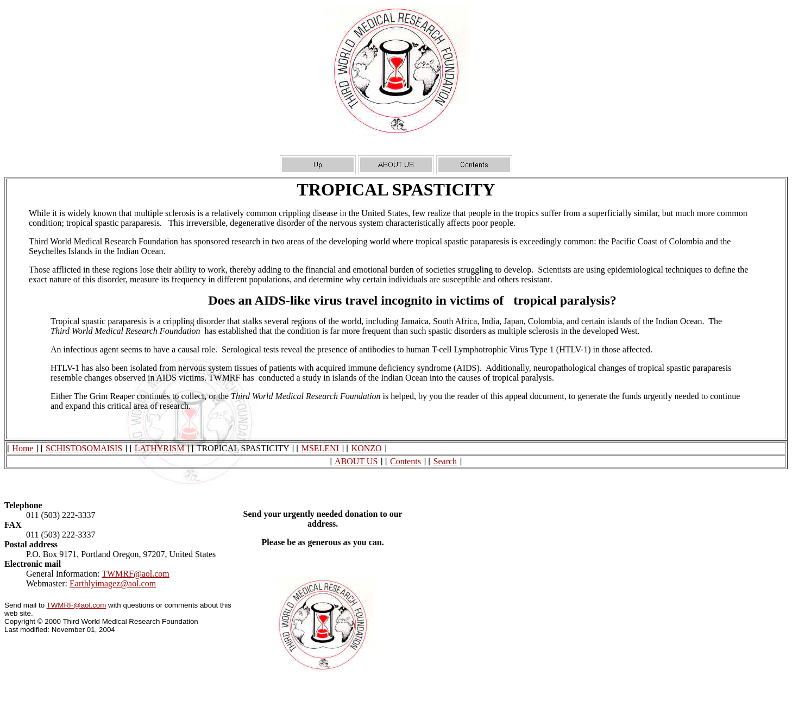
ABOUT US (356, 461)
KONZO (366, 448)
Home (22, 448)
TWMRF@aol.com (135, 573)
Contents (405, 461)
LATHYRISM (160, 448)
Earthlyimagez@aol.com (113, 583)
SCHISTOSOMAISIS (84, 448)
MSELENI (320, 448)
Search (445, 461)
